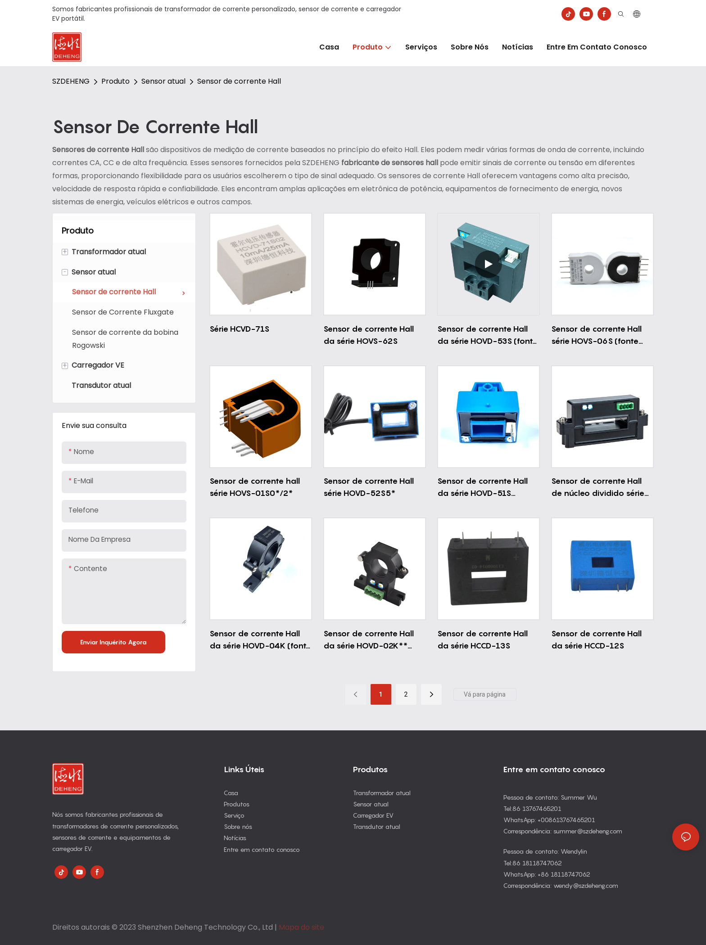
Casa (231, 792)
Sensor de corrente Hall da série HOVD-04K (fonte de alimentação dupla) (260, 640)
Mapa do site (301, 927)
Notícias (235, 838)
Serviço (234, 815)
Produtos (236, 804)
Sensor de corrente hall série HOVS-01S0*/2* (254, 487)
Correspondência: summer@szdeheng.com (562, 831)
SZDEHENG (71, 81)
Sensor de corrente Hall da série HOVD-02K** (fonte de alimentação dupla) (368, 640)
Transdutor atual (376, 826)
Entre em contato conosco (262, 849)
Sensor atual (163, 81)
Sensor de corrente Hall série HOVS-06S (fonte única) (596, 335)
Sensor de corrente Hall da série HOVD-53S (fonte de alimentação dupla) (487, 335)
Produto (115, 81)
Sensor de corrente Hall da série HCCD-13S (482, 639)
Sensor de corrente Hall (239, 81)
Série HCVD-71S (239, 328)
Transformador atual (382, 792)
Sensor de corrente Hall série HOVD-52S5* (368, 487)
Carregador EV (373, 815)
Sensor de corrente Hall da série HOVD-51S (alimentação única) (482, 487)
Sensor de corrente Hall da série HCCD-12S (596, 639)
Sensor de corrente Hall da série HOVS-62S (368, 335)
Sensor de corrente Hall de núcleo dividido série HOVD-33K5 (597, 487)
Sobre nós (238, 826)
